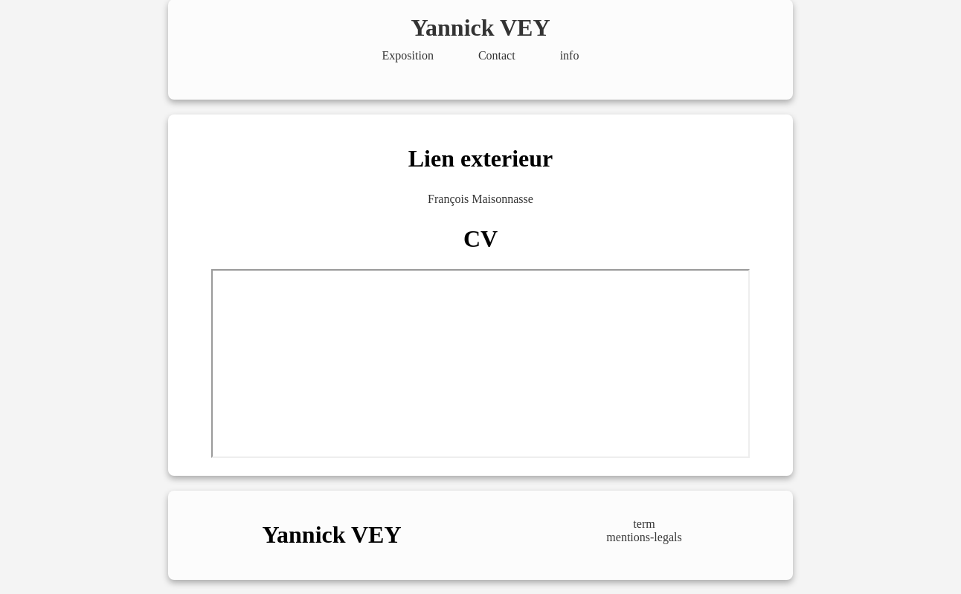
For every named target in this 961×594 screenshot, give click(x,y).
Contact (496, 55)
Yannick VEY (480, 27)
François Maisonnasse (480, 199)
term (644, 523)
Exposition (408, 55)
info (569, 55)
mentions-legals (643, 537)
